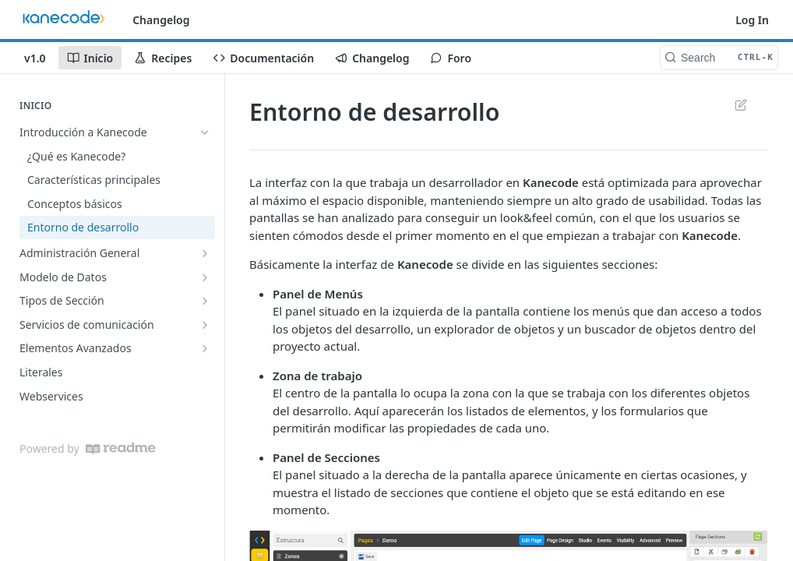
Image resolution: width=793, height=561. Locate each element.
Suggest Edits (740, 104)
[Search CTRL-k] (719, 57)
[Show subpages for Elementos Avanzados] (205, 348)
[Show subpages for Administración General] (205, 253)
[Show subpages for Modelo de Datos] (205, 277)
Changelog (160, 19)
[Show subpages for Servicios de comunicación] (205, 325)
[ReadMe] (121, 448)
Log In (752, 19)
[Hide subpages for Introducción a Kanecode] (205, 132)
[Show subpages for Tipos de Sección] (205, 301)
